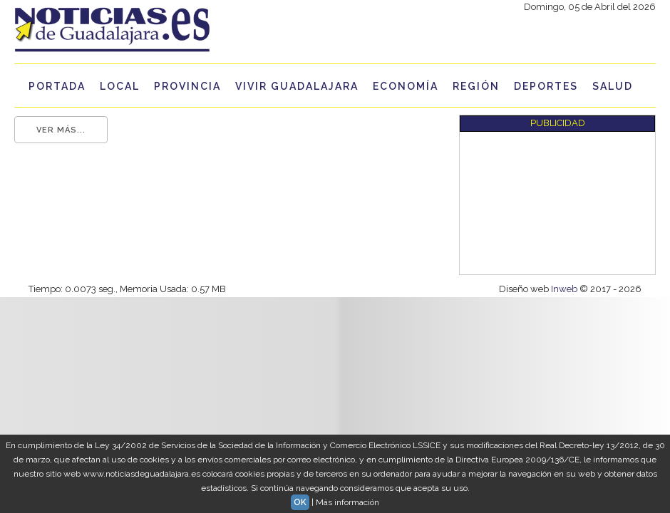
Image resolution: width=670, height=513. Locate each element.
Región (476, 86)
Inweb (565, 289)
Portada (57, 86)
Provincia (187, 86)
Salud (612, 86)
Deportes (546, 86)
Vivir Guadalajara (297, 86)
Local (120, 86)
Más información (347, 502)
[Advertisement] (536, 203)
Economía (405, 86)
